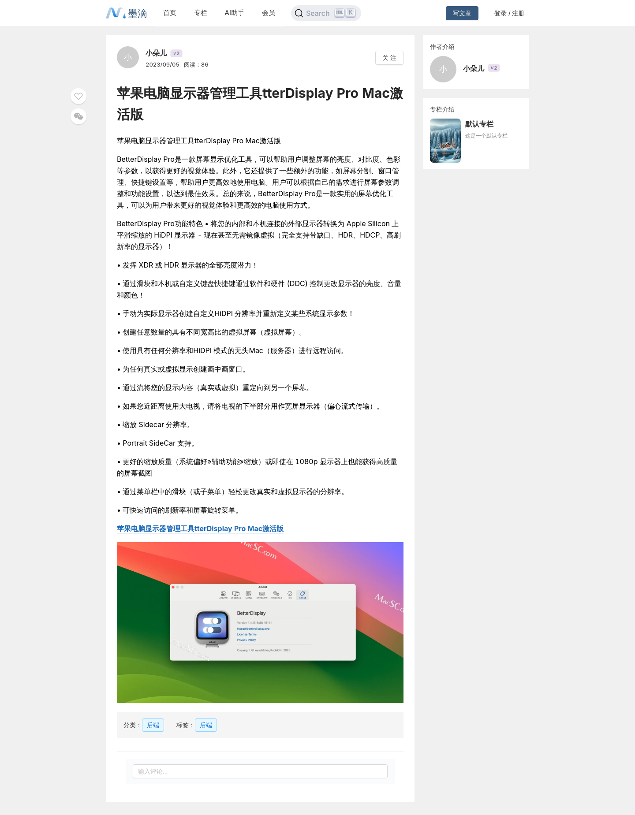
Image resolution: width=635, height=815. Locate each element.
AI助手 (234, 12)
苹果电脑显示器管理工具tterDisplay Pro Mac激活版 (200, 528)
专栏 (200, 12)
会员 (268, 12)
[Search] (326, 13)
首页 (169, 12)
